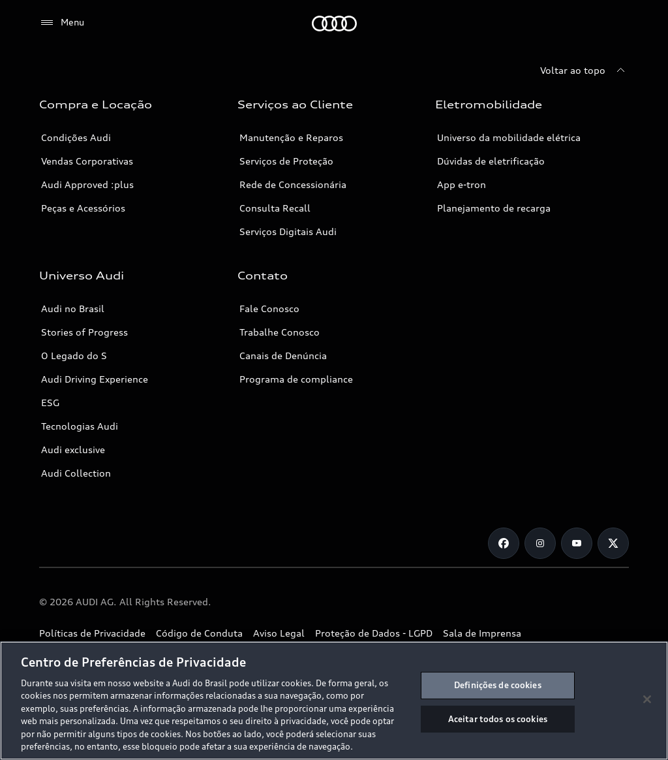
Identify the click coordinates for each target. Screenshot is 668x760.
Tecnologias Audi (79, 426)
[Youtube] (576, 543)
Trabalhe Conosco (279, 332)
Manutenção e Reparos (291, 137)
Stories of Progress (84, 332)
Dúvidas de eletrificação (491, 160)
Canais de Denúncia (283, 355)
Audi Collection (76, 473)
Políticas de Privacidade (92, 633)
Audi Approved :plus (87, 184)
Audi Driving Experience (94, 379)
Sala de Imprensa (482, 633)
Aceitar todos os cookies (497, 718)
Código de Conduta (199, 633)
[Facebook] (503, 543)
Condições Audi (76, 137)
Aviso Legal (279, 633)
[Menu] (61, 23)
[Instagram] (540, 543)
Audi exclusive (73, 449)
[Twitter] (613, 543)
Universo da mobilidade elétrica (509, 137)
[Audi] (334, 23)
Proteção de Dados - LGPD (374, 633)
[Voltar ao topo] (584, 70)
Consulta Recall (275, 208)
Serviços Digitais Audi (288, 231)
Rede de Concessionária (292, 184)
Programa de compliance (296, 379)
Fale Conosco (269, 308)
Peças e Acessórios (83, 208)
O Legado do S (74, 355)
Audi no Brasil (72, 308)
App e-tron (461, 184)
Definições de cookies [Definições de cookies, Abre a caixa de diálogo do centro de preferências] (497, 685)
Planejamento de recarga (494, 208)
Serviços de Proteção (286, 160)
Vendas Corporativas (87, 160)
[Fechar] (647, 699)
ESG (50, 402)
